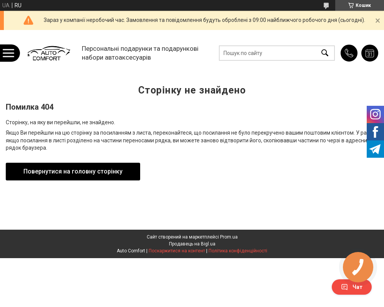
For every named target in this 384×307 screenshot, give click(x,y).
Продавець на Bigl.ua (192, 244)
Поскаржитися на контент (177, 251)
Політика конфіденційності (238, 251)
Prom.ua (229, 237)
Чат (351, 287)
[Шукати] (325, 53)
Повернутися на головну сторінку (72, 171)
